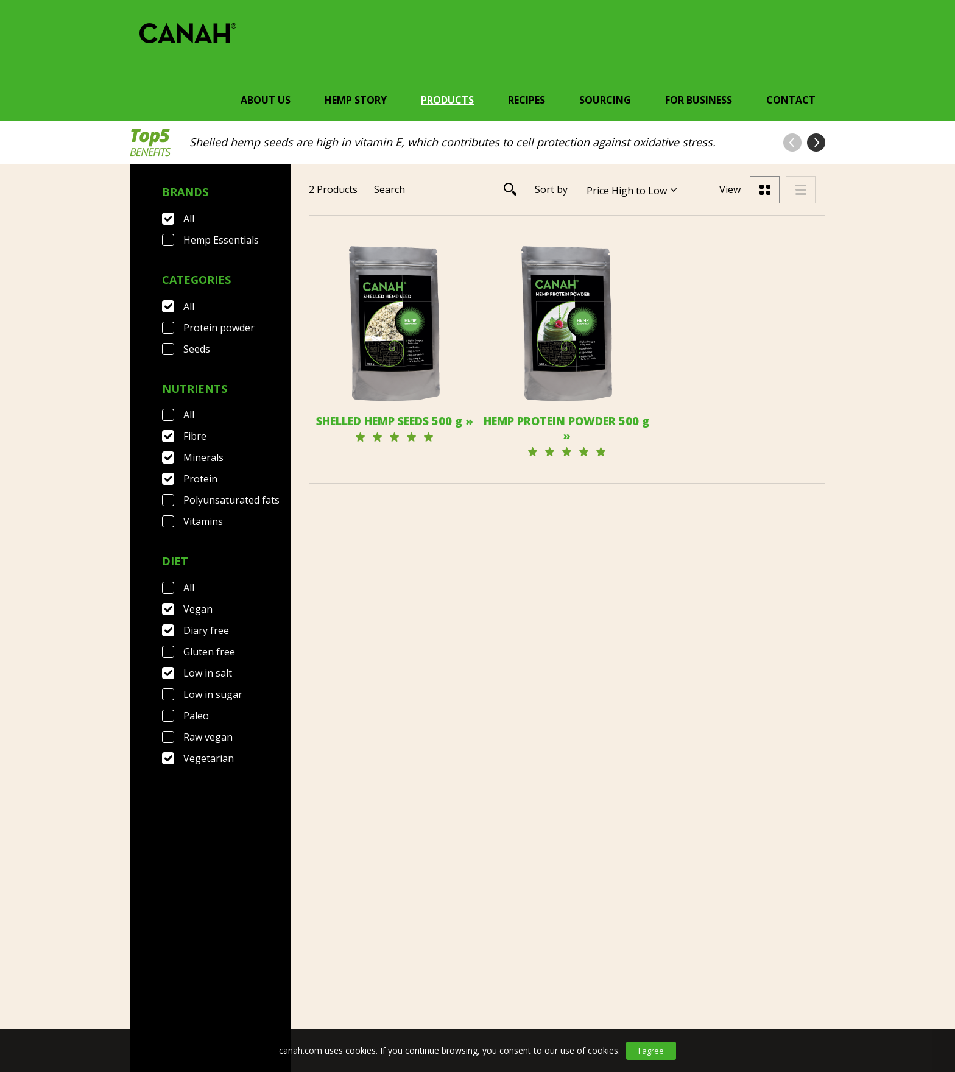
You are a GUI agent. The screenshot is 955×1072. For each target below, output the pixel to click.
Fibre (194, 436)
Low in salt (207, 673)
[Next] (598, 742)
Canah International (474, 988)
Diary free (206, 630)
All (188, 219)
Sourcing (605, 100)
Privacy (373, 988)
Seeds (196, 349)
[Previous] (531, 742)
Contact (791, 100)
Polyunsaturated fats (231, 500)
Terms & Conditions (280, 988)
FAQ (198, 988)
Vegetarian (208, 758)
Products (447, 100)
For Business (698, 100)
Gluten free (209, 652)
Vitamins (203, 521)
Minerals (203, 457)
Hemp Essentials (221, 240)
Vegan (198, 609)
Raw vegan (208, 737)
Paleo (196, 716)
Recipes (526, 100)
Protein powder (219, 328)
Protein (200, 479)
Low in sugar (212, 694)
